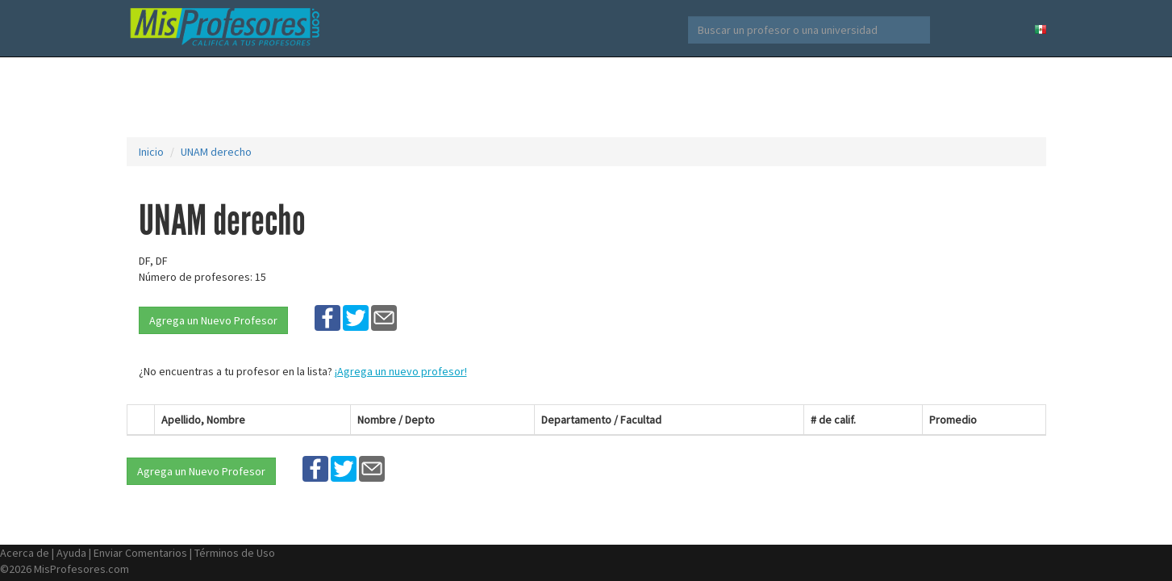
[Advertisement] (586, 97)
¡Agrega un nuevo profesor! (401, 371)
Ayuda (71, 552)
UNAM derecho (216, 151)
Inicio (151, 151)
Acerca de (24, 552)
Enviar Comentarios (140, 552)
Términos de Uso (234, 552)
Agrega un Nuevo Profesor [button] (213, 320)
